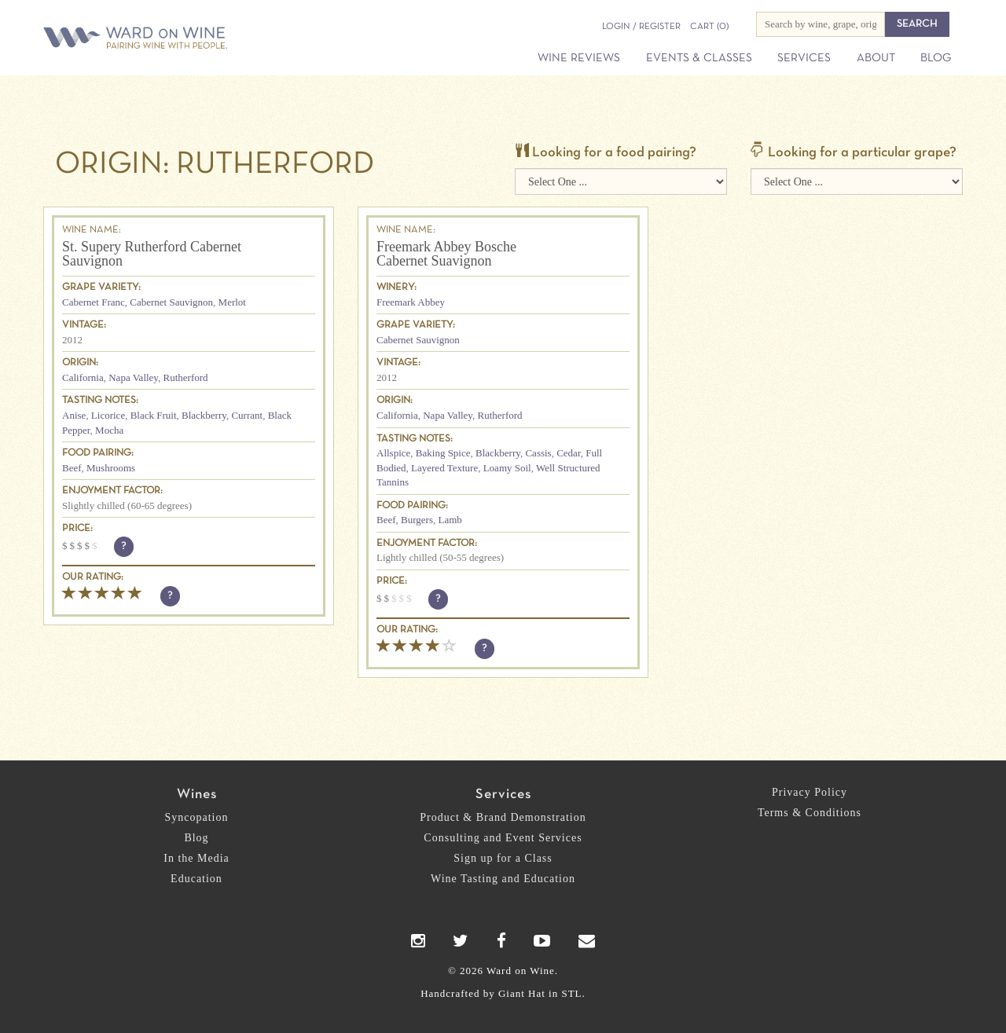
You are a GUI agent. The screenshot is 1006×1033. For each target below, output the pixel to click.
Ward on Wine (190, 39)
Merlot (232, 302)
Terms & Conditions (809, 813)
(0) (709, 27)
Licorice (108, 415)
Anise (74, 415)
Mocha (109, 430)
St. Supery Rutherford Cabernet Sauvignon (151, 254)
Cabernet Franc (93, 302)
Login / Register (641, 27)
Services (804, 58)
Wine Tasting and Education (503, 879)
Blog (935, 58)
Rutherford (185, 377)
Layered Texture (444, 468)
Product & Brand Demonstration (503, 817)
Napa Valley (133, 377)
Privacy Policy (809, 792)
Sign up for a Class (503, 858)
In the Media (196, 858)
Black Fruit (153, 415)
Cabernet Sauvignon (171, 302)
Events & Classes (699, 58)
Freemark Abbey (410, 302)
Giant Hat (521, 993)
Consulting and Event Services (503, 838)
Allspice (393, 453)
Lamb (449, 520)
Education (196, 879)
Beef (72, 468)
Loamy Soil (507, 468)
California (83, 377)
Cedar (568, 453)
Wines (197, 794)
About (876, 58)
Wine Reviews (579, 58)
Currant (247, 415)
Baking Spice (443, 453)
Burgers (417, 520)
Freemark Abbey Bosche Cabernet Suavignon (446, 254)
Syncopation (197, 817)
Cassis (538, 453)
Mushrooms (110, 468)
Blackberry (204, 415)
